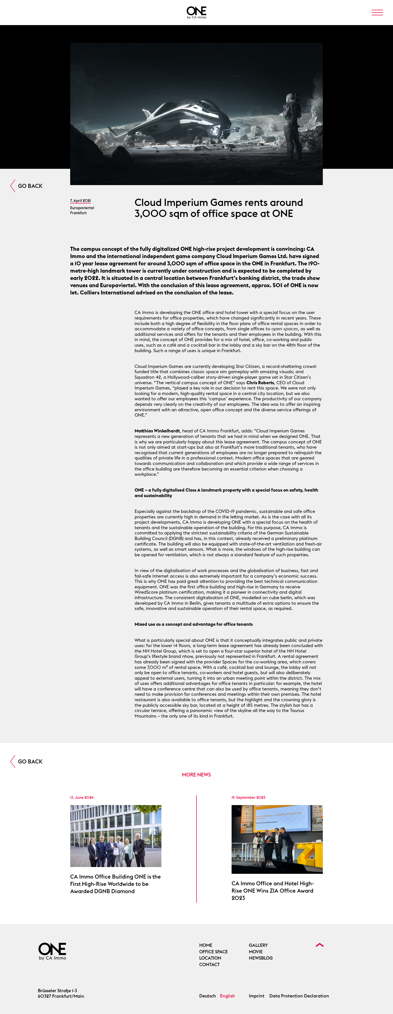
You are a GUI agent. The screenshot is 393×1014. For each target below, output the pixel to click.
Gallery (258, 945)
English (227, 996)
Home (205, 945)
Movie (256, 952)
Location (210, 958)
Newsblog (261, 958)
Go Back (30, 185)
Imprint (256, 996)
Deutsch (207, 996)
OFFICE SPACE (213, 952)
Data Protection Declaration (299, 996)
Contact (209, 964)
